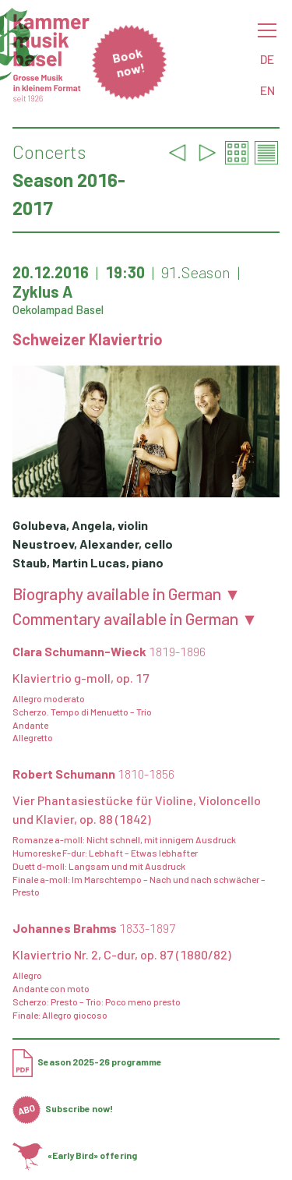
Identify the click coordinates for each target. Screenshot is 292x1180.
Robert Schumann (93, 773)
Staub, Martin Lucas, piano (88, 562)
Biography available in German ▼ (126, 594)
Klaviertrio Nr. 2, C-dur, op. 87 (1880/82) (121, 954)
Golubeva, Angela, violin (80, 525)
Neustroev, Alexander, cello (92, 543)
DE (267, 58)
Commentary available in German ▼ (135, 618)
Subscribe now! (62, 1108)
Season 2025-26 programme (87, 1061)
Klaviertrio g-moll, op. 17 (81, 677)
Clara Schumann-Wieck (109, 651)
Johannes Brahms (93, 927)
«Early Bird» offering (74, 1155)
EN (267, 90)
